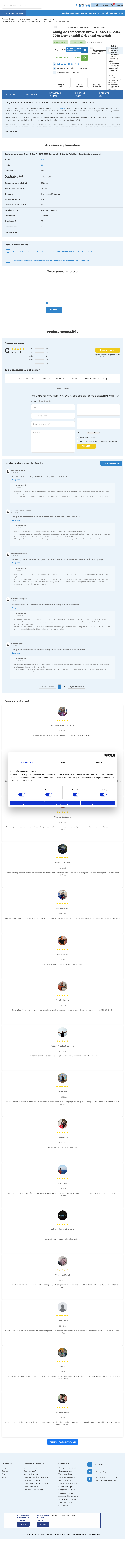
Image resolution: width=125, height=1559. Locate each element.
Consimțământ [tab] (26, 762)
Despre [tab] (99, 762)
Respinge (27, 804)
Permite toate (97, 804)
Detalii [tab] (62, 762)
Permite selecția (62, 804)
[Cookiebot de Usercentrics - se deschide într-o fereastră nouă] (104, 755)
